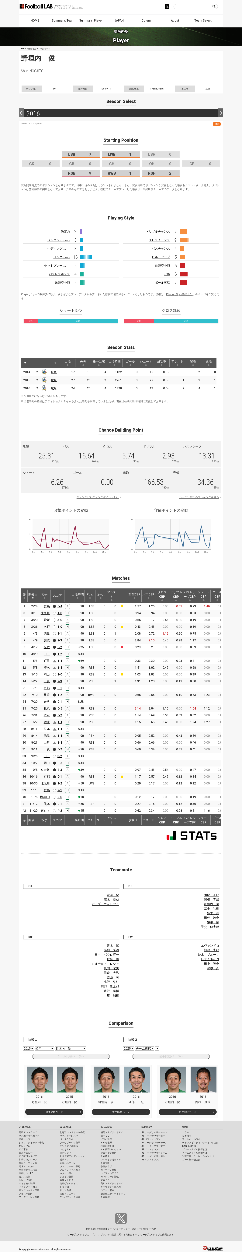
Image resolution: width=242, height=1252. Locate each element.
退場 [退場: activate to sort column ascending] (209, 363)
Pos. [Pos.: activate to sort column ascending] (90, 596)
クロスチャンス (159, 240)
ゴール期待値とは (191, 1159)
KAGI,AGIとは (189, 1146)
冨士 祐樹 (211, 908)
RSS (217, 124)
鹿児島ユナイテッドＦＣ (113, 1193)
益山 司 (113, 977)
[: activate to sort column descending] (25, 363)
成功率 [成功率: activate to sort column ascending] (161, 363)
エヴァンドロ (210, 945)
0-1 (59, 688)
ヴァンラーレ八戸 (69, 1136)
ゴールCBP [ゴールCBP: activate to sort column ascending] (217, 595)
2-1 (59, 790)
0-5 (59, 708)
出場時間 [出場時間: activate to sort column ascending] (115, 363)
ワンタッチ (58, 240)
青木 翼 (113, 945)
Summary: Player (91, 20)
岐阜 (54, 372)
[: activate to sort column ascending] (32, 363)
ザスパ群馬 (106, 1139)
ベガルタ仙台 (66, 1139)
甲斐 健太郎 (210, 927)
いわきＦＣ (65, 1149)
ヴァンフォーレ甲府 (70, 1166)
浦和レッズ (24, 1139)
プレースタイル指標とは (194, 1149)
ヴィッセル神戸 (27, 1183)
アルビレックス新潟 (70, 1170)
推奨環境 (101, 1229)
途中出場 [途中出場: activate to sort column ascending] (99, 363)
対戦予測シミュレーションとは (198, 1156)
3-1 (59, 633)
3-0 (59, 620)
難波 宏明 (211, 950)
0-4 (59, 606)
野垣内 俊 (211, 904)
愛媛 (47, 620)
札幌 (47, 708)
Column (147, 20)
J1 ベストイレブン (151, 1139)
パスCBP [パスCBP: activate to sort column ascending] (148, 596)
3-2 (59, 756)
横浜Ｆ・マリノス (28, 1163)
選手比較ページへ (171, 1056)
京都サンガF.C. (26, 1173)
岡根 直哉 (211, 899)
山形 (47, 742)
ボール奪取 (162, 282)
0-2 (59, 647)
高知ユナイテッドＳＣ (112, 1183)
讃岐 (47, 640)
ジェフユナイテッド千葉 (31, 1142)
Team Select (203, 20)
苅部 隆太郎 (110, 986)
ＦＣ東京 (23, 1149)
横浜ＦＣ (64, 1159)
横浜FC (45, 797)
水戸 (47, 627)
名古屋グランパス (28, 1170)
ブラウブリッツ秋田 (70, 1142)
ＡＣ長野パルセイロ (111, 1149)
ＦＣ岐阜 (105, 1156)
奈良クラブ (106, 1166)
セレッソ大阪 (26, 1180)
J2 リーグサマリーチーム (154, 1142)
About (175, 20)
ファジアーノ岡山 (28, 1187)
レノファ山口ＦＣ (110, 1173)
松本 (47, 647)
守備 (167, 274)
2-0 (59, 797)
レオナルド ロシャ (105, 964)
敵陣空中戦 (62, 282)
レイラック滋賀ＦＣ (111, 1159)
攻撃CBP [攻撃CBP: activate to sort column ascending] (134, 596)
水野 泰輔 (111, 991)
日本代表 (186, 1136)
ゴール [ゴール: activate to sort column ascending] (130, 363)
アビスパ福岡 (26, 1193)
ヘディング (58, 248)
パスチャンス (161, 248)
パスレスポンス (59, 274)
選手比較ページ (54, 1111)
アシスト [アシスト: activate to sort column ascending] (177, 363)
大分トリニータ (68, 1193)
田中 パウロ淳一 (107, 954)
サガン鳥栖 (65, 1190)
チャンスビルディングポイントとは (98, 497)
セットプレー (57, 265)
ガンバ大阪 (24, 1176)
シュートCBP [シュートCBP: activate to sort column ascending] (204, 595)
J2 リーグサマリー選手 (153, 1146)
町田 (47, 661)
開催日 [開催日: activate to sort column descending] (32, 596)
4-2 (59, 810)
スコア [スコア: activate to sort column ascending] (57, 595)
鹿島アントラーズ (28, 1132)
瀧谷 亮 (213, 968)
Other (185, 1127)
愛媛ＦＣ (105, 1180)
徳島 (47, 633)
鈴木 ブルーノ (208, 954)
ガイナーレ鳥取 (108, 1170)
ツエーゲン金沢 (108, 1153)
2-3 (59, 640)
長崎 (47, 695)
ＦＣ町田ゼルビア (28, 1156)
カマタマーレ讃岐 (110, 1176)
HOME (35, 20)
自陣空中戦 (162, 265)
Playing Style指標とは (179, 294)
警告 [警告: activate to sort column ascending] (193, 363)
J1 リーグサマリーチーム (154, 1132)
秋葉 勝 (113, 959)
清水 (47, 667)
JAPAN (119, 20)
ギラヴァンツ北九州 (111, 1187)
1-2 (59, 654)
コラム (185, 1132)
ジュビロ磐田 (66, 1176)
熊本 (47, 804)
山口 (47, 654)
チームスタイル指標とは (194, 1153)
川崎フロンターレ (28, 1159)
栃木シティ (65, 1153)
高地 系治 (111, 950)
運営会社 (136, 1229)
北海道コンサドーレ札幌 (72, 1132)
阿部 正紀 (211, 895)
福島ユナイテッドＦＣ (112, 1132)
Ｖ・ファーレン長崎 (29, 1197)
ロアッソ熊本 (107, 1190)
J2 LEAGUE (65, 1127)
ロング (61, 257)
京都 (47, 688)
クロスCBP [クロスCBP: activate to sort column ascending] (162, 595)
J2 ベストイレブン (151, 1149)
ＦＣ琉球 (105, 1197)
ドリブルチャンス (158, 231)
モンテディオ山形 (69, 1146)
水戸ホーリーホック (29, 1136)
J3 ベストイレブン (151, 1159)
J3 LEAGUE (106, 1127)
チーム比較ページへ (71, 1056)
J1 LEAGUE (25, 1127)
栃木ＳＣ (105, 1136)
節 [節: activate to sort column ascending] (24, 596)
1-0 (59, 613)
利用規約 (90, 1229)
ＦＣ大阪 (105, 1163)
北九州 (45, 613)
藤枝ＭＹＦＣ (66, 1180)
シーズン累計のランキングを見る (199, 497)
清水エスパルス (27, 1166)
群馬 (47, 606)
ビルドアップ (161, 257)
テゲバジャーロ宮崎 (70, 1197)
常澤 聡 (113, 895)
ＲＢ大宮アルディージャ (72, 1156)
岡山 (47, 674)
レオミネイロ (210, 959)
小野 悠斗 (111, 982)
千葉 (47, 681)
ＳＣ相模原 (106, 1142)
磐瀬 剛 (213, 922)
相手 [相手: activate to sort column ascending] (44, 596)
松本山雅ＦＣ (107, 1146)
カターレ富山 (66, 1173)
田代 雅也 (211, 918)
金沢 (47, 701)
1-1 (60, 661)
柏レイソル (24, 1146)
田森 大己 (111, 973)
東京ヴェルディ (27, 1153)
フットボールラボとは (193, 1139)
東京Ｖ (45, 810)
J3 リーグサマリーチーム (154, 1153)
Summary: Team (63, 20)
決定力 (65, 231)
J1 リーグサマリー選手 (153, 1136)
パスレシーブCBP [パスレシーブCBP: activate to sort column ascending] (190, 595)
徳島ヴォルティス (69, 1183)
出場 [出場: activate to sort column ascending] (68, 363)
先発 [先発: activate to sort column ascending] (83, 363)
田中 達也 (211, 964)
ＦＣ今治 (64, 1187)
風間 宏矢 (111, 968)
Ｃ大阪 (45, 770)
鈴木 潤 (213, 913)
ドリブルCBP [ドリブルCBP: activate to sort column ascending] (176, 595)
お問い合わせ (149, 1229)
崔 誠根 (113, 995)
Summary (146, 1127)
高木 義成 (111, 899)
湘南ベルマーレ (68, 1163)
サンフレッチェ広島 (29, 1190)
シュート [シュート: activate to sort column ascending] (146, 363)
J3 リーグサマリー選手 (153, 1156)
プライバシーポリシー (118, 1229)
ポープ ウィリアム (105, 904)
